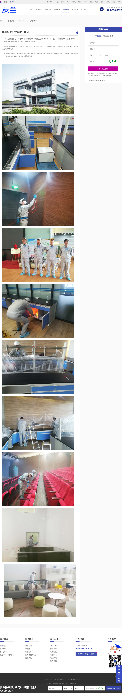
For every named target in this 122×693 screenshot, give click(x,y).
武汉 (73, 2)
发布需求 (3, 646)
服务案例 (66, 9)
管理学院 (53, 658)
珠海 (113, 2)
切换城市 (11, 2)
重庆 (68, 2)
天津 (85, 2)
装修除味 (28, 652)
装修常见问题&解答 (7, 655)
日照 (90, 2)
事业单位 (22, 21)
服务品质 (48, 9)
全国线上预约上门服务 (86, 654)
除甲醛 (27, 649)
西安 (79, 2)
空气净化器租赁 (31, 655)
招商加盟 (53, 661)
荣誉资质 (53, 649)
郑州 (96, 2)
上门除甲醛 (28, 56)
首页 (31, 9)
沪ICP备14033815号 (73, 679)
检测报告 (53, 652)
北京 (62, 2)
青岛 (102, 2)
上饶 (119, 2)
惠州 (107, 2)
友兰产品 (28, 658)
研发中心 (53, 655)
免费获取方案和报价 (113, 688)
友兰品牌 (75, 9)
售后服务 (3, 649)
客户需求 (39, 9)
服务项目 (57, 9)
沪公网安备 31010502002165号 (54, 679)
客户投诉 (3, 652)
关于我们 (84, 9)
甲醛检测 (28, 646)
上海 (56, 2)
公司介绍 (53, 646)
